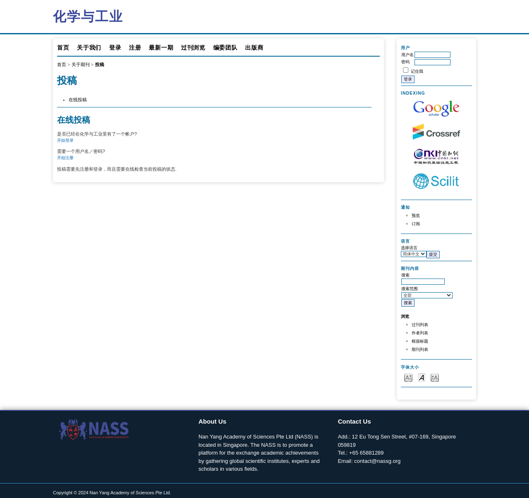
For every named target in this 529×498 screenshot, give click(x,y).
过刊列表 (420, 324)
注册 (135, 47)
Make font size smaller (408, 377)
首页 (63, 47)
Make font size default (421, 377)
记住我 (417, 71)
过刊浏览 (193, 47)
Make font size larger (435, 377)
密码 (405, 62)
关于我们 (89, 47)
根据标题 (420, 341)
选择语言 (409, 247)
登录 (115, 47)
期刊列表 (420, 349)
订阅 (416, 224)
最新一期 (161, 47)
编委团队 (225, 47)
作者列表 (420, 333)
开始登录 (65, 140)
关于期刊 (80, 64)
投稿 (99, 64)
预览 (416, 215)
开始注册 (65, 157)
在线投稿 (78, 99)
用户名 (407, 54)
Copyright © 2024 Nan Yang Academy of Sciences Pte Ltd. (112, 492)
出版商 (254, 47)
